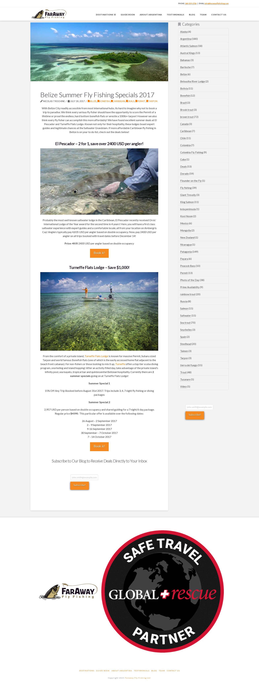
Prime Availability (190, 287)
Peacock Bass (187, 265)
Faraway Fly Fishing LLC (138, 678)
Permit (140, 101)
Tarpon (151, 101)
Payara (184, 258)
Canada (184, 123)
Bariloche (185, 67)
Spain (183, 336)
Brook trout (186, 109)
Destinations (86, 671)
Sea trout (185, 322)
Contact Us (173, 671)
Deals (130, 101)
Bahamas (185, 60)
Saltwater (185, 315)
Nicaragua (186, 244)
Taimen (184, 351)
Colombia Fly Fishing (191, 152)
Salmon (184, 308)
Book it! (99, 253)
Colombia (185, 145)
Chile (183, 138)
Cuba (183, 159)
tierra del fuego (188, 365)
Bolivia (184, 88)
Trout (183, 372)
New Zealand (187, 237)
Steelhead (185, 343)
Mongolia (185, 230)
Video (183, 386)
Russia (183, 301)
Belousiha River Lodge (192, 81)
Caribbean (118, 101)
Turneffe (120, 364)
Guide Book (103, 671)
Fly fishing (186, 187)
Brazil (183, 102)
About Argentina (122, 671)
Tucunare (185, 379)
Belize (92, 101)
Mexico (184, 223)
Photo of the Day (189, 280)
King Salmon (187, 201)
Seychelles (186, 329)
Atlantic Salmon (188, 45)
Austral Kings (187, 52)
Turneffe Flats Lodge (96, 356)
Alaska (183, 31)
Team (162, 671)
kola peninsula (188, 209)
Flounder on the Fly (191, 180)
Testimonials (141, 671)
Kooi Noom (186, 216)
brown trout (186, 116)
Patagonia (186, 251)
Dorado (184, 173)
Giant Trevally (188, 194)
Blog (154, 671)
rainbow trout (187, 294)
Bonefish (103, 101)
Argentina (185, 38)
